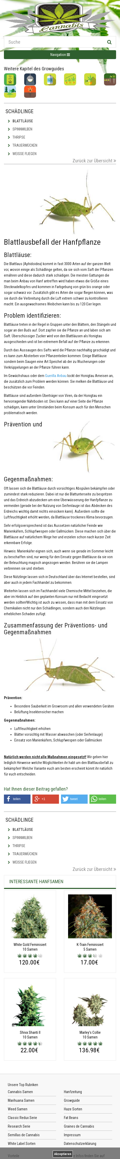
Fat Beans (71, 1118)
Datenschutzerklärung (80, 1143)
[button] (17, 799)
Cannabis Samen (20, 1092)
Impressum (72, 1135)
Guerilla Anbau (56, 376)
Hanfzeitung (73, 1092)
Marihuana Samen (21, 1100)
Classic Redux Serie (22, 1118)
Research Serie (19, 1126)
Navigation (60, 55)
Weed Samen (17, 1109)
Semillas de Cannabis (24, 1135)
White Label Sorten (21, 1143)
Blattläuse (20, 121)
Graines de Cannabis (79, 1126)
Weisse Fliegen (22, 154)
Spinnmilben (20, 129)
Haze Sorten (73, 1109)
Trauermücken (22, 145)
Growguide (72, 1100)
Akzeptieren (62, 1154)
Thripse (16, 137)
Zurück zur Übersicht (94, 160)
